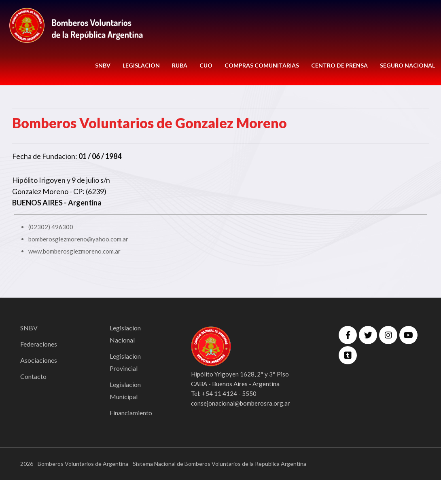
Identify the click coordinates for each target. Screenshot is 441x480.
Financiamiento (131, 413)
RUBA (179, 65)
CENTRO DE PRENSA (339, 65)
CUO (205, 65)
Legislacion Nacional (125, 334)
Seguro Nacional (407, 65)
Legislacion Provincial (125, 362)
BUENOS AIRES (37, 202)
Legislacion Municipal (125, 390)
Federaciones (38, 344)
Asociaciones (38, 360)
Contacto (33, 376)
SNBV (102, 65)
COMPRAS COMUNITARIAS (262, 65)
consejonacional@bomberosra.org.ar (240, 403)
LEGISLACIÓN (141, 65)
